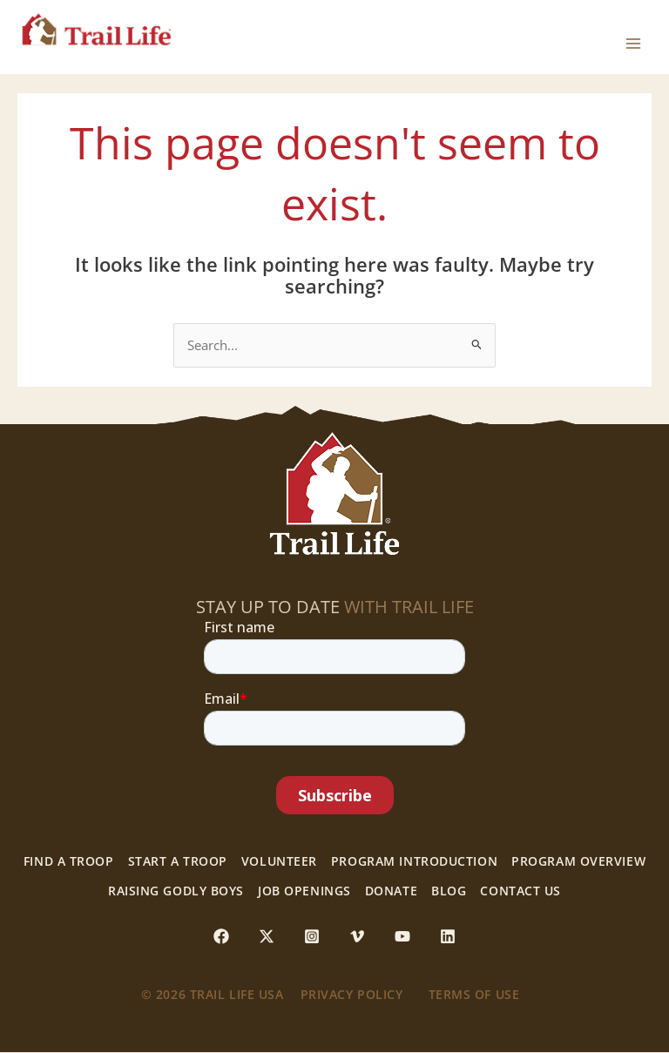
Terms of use (474, 995)
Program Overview (578, 861)
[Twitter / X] (266, 936)
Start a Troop (177, 861)
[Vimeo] (357, 936)
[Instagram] (312, 936)
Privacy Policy (352, 995)
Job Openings (304, 891)
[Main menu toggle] (633, 37)
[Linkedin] (448, 936)
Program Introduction (414, 861)
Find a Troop (69, 861)
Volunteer (279, 861)
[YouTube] (402, 936)
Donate (391, 891)
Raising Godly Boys (176, 891)
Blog (448, 891)
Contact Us (520, 891)
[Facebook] (221, 936)
